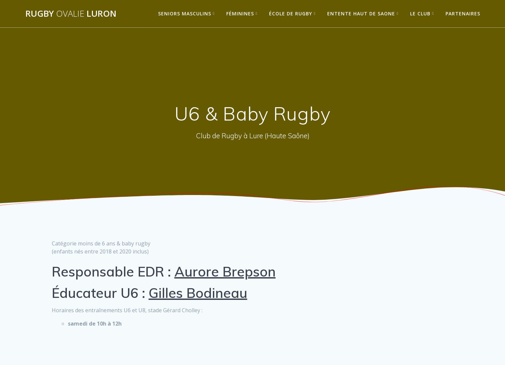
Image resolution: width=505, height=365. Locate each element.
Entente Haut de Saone (361, 13)
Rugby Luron (70, 13)
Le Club (420, 13)
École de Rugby (290, 13)
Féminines (240, 13)
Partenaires (463, 13)
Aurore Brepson (225, 271)
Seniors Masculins (184, 13)
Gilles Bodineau (198, 293)
